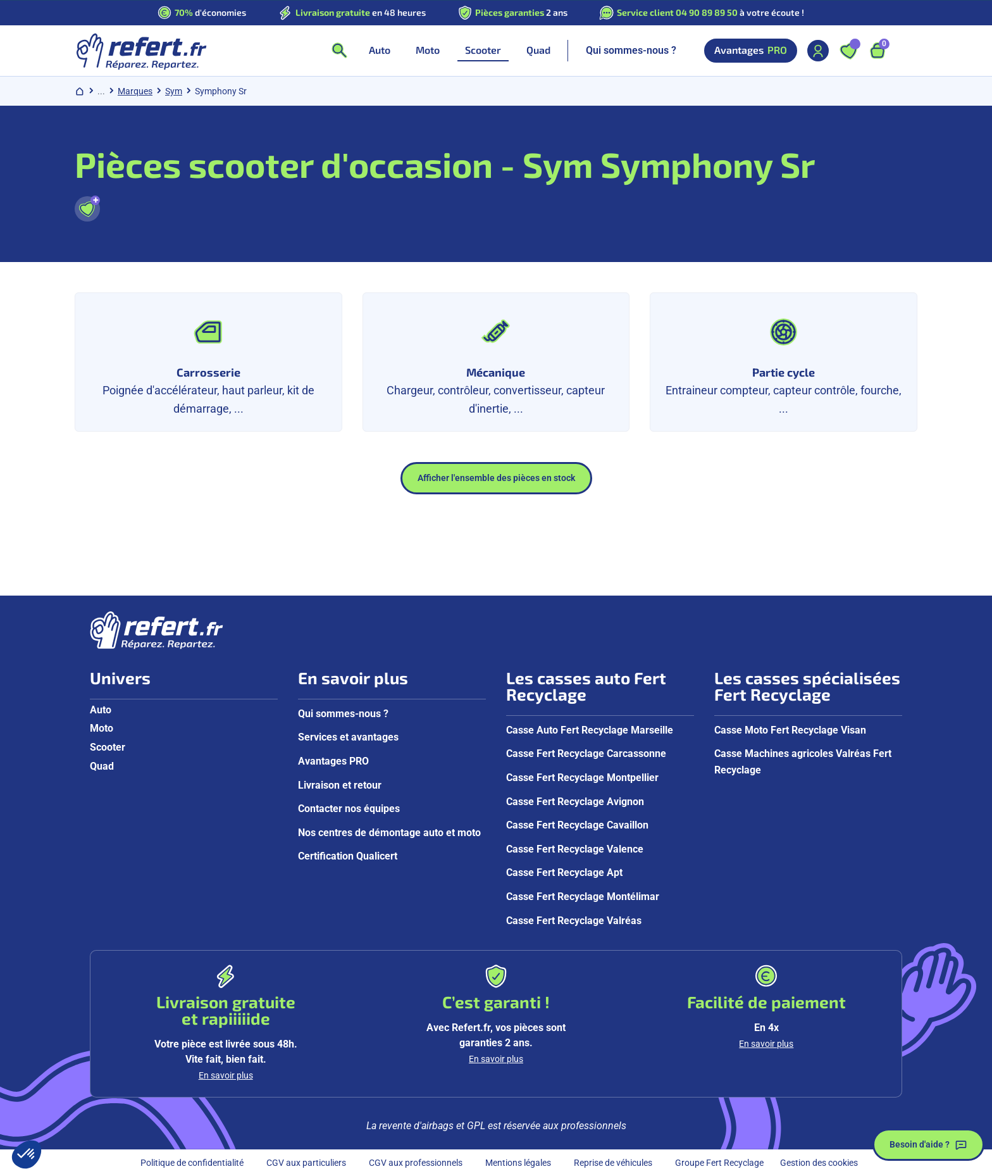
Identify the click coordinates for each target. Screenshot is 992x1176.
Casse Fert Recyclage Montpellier (582, 778)
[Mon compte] (818, 50)
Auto (100, 710)
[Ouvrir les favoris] (848, 50)
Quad (102, 766)
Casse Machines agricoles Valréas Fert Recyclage (802, 762)
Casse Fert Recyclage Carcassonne (586, 754)
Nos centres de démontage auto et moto (389, 833)
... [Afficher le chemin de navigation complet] (101, 91)
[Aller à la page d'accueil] (141, 51)
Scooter (107, 747)
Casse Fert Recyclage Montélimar (582, 897)
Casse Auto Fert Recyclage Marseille (589, 730)
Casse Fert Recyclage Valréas (574, 921)
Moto (101, 728)
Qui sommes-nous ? (631, 50)
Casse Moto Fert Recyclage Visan (790, 730)
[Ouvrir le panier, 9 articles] (877, 50)
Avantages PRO (333, 761)
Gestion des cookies (819, 1163)
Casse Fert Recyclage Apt (564, 872)
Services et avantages (348, 737)
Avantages (750, 50)
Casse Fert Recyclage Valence (574, 849)
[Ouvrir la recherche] (339, 50)
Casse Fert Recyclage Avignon (575, 802)
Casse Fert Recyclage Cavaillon (577, 825)
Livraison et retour (339, 785)
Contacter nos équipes (349, 809)
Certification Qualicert (347, 856)
